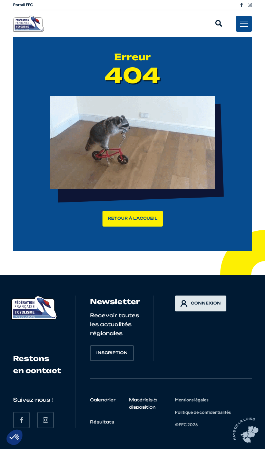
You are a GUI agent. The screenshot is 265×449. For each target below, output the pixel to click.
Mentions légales (191, 399)
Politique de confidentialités (203, 412)
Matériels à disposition (143, 403)
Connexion (200, 303)
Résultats (102, 422)
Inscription (112, 352)
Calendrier (103, 399)
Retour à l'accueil (132, 218)
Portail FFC (23, 4)
